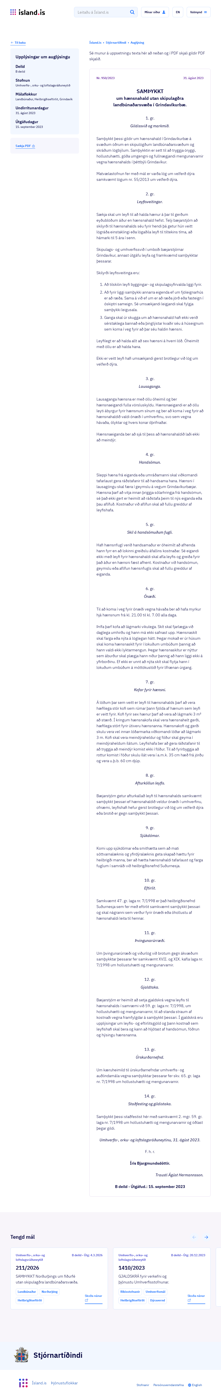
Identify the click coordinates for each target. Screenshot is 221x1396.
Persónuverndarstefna (168, 1385)
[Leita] (132, 12)
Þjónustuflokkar (64, 1382)
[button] (155, 12)
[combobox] (106, 12)
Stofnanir (143, 1385)
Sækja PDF (25, 146)
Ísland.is (39, 1382)
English (197, 1385)
